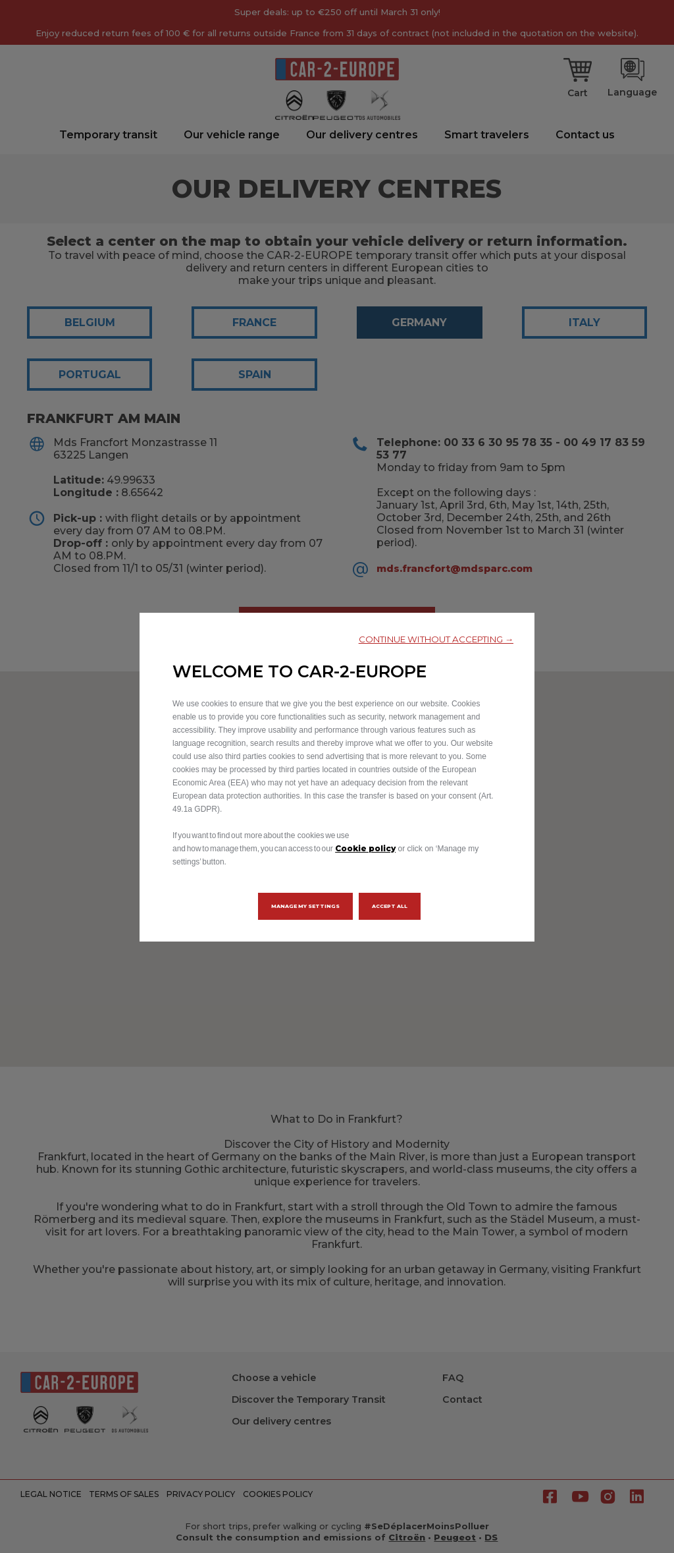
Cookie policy (365, 848)
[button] (436, 639)
